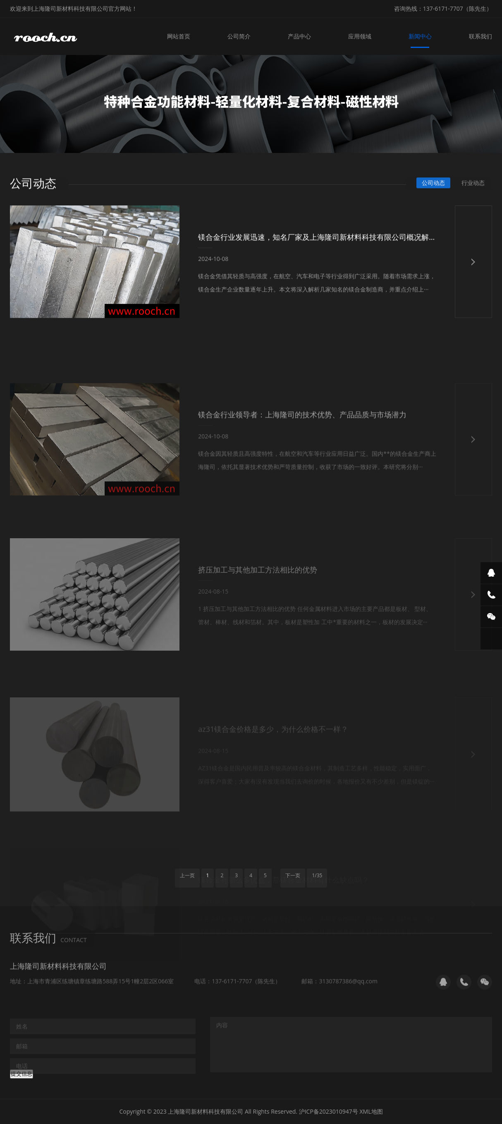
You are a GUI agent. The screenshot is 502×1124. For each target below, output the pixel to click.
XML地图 (371, 1111)
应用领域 (359, 36)
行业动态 (473, 184)
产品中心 (299, 36)
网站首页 (178, 36)
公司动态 (433, 184)
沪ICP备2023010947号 (328, 1111)
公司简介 (239, 36)
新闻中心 (420, 36)
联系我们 (480, 36)
